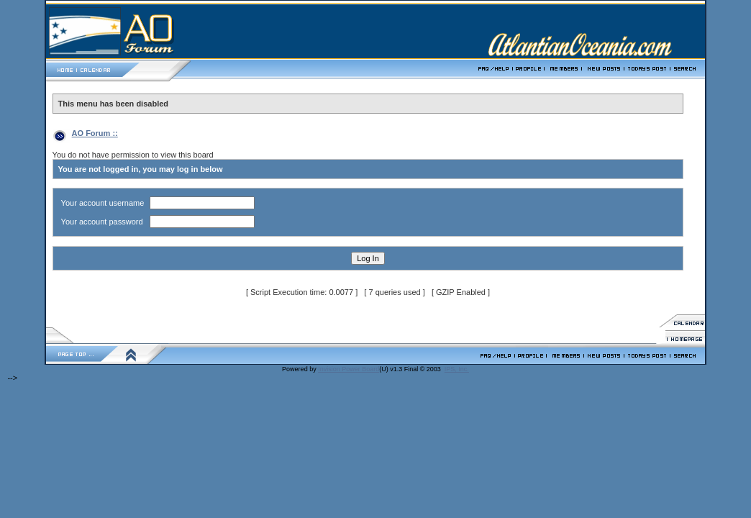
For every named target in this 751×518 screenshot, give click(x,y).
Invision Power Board (348, 369)
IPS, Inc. (457, 369)
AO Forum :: (95, 133)
